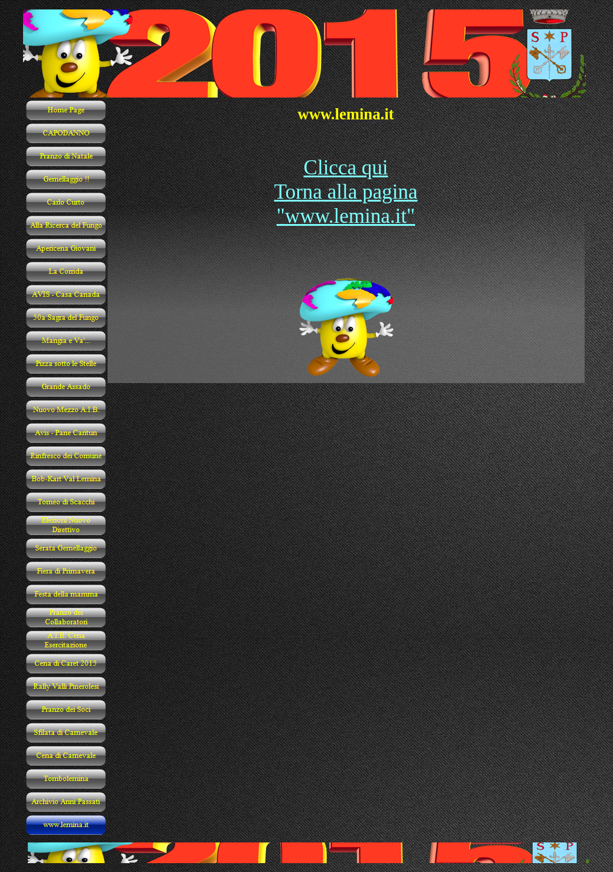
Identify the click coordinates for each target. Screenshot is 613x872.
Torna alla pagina (345, 191)
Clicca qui (346, 167)
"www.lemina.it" (346, 216)
